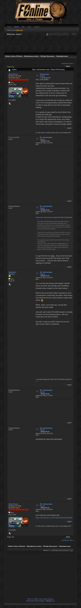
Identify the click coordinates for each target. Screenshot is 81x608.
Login (29, 26)
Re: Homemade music (46, 138)
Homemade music (44, 75)
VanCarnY (13, 272)
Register (37, 26)
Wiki (23, 26)
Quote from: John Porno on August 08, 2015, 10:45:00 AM (54, 217)
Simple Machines (48, 599)
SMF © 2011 (38, 599)
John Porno (13, 74)
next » (71, 63)
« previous (65, 63)
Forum (16, 26)
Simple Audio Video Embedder (35, 601)
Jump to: (46, 550)
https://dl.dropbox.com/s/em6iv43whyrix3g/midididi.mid (56, 518)
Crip (53, 601)
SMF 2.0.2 (30, 599)
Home (9, 26)
